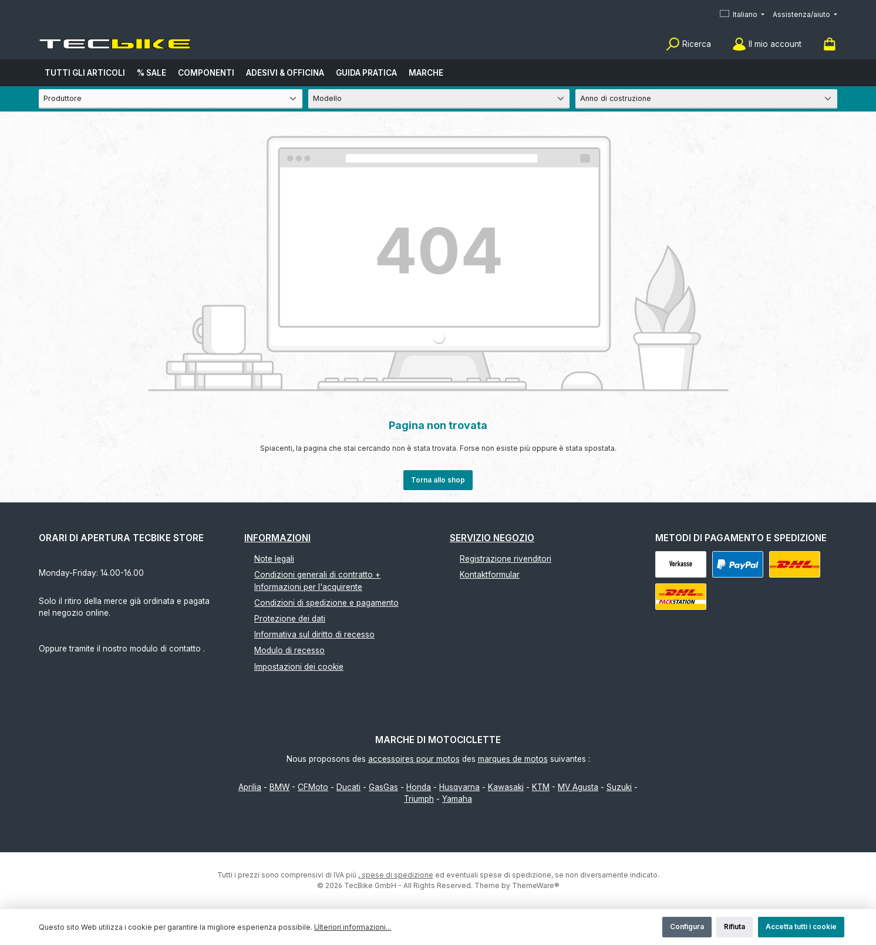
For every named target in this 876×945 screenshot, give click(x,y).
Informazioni (277, 538)
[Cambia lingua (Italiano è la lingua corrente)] (742, 14)
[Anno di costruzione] (706, 99)
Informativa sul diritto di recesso (314, 634)
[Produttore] (170, 99)
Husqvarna (459, 787)
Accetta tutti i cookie (801, 926)
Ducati (348, 787)
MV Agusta (578, 787)
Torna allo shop (438, 479)
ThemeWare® (536, 885)
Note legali (274, 558)
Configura (687, 926)
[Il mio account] (767, 44)
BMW (279, 787)
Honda (418, 787)
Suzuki (619, 787)
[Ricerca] (688, 44)
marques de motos (513, 759)
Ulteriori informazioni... (352, 927)
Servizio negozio (492, 538)
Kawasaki (506, 787)
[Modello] (439, 99)
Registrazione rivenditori (505, 558)
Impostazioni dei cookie (298, 666)
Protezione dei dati (289, 618)
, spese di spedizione (395, 874)
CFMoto (313, 787)
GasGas (383, 787)
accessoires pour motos (414, 759)
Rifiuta (734, 926)
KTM (541, 787)
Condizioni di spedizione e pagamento (326, 603)
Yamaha (457, 799)
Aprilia (249, 787)
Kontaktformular (490, 574)
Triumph (419, 799)
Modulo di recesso (289, 650)
